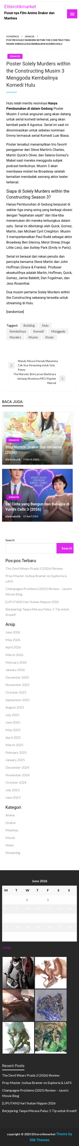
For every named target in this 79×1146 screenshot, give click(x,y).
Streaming (12, 853)
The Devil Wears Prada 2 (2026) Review (34, 568)
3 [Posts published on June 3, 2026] (27, 900)
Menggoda (58, 331)
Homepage (12, 36)
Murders (15, 337)
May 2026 (12, 640)
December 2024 (17, 767)
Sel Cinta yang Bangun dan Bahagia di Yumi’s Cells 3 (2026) (37, 506)
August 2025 (14, 707)
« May (6, 948)
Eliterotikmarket (20, 6)
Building (29, 325)
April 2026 (13, 647)
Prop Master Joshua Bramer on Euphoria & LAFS (37, 1083)
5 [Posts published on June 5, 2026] (48, 900)
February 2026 (16, 662)
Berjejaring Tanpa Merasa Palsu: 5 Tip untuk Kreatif (39, 1111)
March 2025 (14, 745)
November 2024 (17, 775)
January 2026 (15, 670)
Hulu (45, 325)
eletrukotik (13, 459)
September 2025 (17, 700)
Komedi (38, 331)
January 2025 (15, 760)
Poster (49, 337)
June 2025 (12, 722)
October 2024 (15, 782)
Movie (10, 838)
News (9, 845)
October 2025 (15, 692)
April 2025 (13, 737)
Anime (10, 815)
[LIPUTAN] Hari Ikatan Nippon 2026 (32, 602)
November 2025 (17, 685)
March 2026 (14, 655)
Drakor (29, 36)
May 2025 (12, 730)
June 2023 (12, 797)
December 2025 (17, 677)
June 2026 (12, 632)
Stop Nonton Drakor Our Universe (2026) (33, 450)
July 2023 (12, 790)
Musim (33, 337)
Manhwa (11, 830)
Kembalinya (17, 331)
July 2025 (12, 715)
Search (10, 540)
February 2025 (16, 752)
